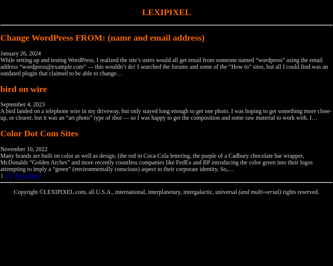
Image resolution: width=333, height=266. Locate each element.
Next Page (27, 176)
